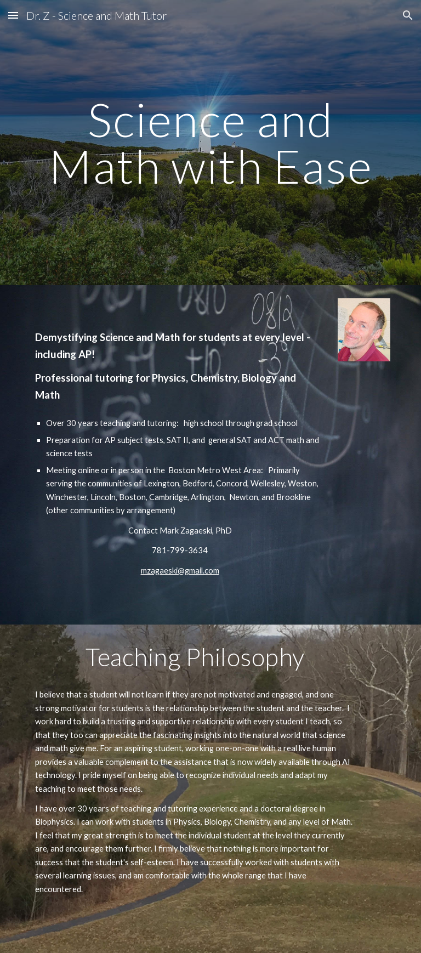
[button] (13, 15)
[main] (210, 143)
